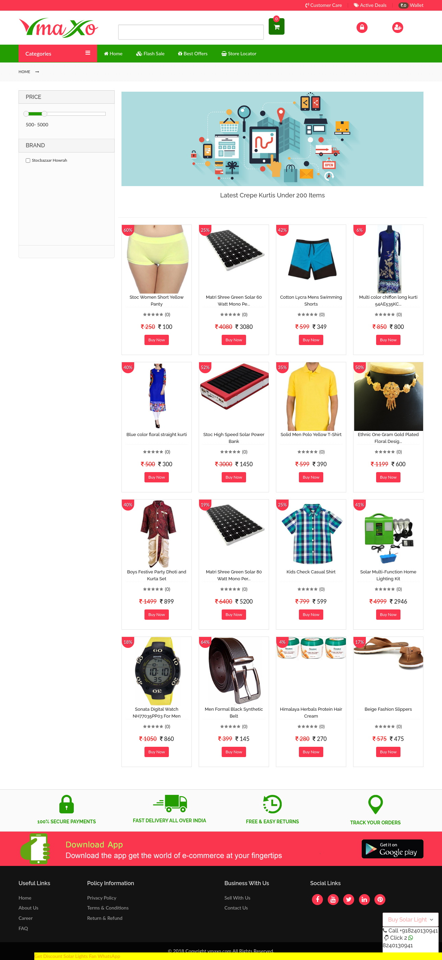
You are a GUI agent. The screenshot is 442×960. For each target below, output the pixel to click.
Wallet (410, 5)
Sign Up (406, 27)
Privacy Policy (101, 898)
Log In (369, 27)
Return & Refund (105, 918)
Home (25, 898)
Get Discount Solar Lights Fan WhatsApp (77, 956)
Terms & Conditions (108, 908)
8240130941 (398, 945)
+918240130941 (418, 930)
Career (26, 918)
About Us (28, 908)
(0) (167, 314)
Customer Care (323, 5)
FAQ (23, 928)
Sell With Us (237, 898)
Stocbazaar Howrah (46, 160)
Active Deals (370, 5)
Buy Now (156, 339)
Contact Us (236, 908)
